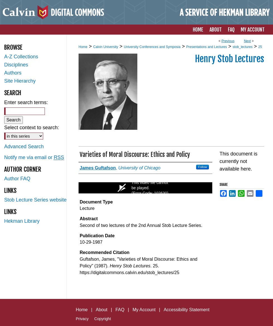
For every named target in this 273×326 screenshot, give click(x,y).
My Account (144, 309)
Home (83, 47)
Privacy (82, 319)
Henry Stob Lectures (229, 58)
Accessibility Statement (186, 309)
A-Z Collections (21, 56)
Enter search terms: (26, 102)
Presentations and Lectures (206, 47)
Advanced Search (24, 146)
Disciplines (16, 65)
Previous (228, 41)
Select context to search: (31, 127)
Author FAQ (17, 178)
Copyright (102, 319)
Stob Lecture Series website (35, 200)
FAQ (120, 309)
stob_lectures (242, 47)
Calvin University (105, 47)
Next (247, 41)
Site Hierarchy (20, 81)
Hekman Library (22, 221)
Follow (202, 167)
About (102, 309)
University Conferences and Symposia (152, 47)
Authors (12, 73)
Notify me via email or (34, 157)
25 (260, 47)
